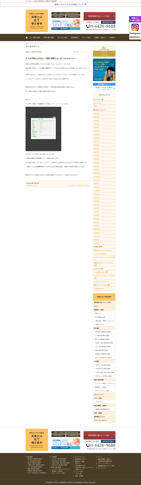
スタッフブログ (85, 52)
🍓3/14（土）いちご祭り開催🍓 (102, 285)
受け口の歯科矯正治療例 (102, 339)
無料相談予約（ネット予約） (103, 302)
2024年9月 (96, 183)
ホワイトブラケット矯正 (102, 391)
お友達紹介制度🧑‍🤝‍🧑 (98, 268)
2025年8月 (96, 145)
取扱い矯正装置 (62, 39)
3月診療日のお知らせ (99, 288)
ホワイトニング (98, 394)
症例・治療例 (98, 413)
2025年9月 (96, 141)
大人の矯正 (35, 39)
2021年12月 (97, 190)
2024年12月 (97, 173)
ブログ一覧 (98, 402)
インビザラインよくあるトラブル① (78, 185)
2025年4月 (96, 159)
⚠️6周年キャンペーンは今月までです (103, 250)
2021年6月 (96, 208)
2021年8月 (96, 201)
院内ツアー (98, 313)
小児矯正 (96, 361)
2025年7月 (96, 148)
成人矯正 (96, 328)
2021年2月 (96, 222)
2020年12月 (97, 229)
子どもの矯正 (48, 39)
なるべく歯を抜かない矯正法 (103, 357)
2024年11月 (97, 176)
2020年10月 (97, 236)
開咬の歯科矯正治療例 (101, 350)
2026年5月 (96, 113)
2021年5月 (96, 211)
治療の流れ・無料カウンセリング (104, 321)
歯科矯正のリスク (99, 416)
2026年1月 (96, 127)
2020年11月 (97, 232)
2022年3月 (96, 187)
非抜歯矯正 (74, 39)
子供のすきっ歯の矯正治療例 (103, 376)
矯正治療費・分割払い (100, 405)
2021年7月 (96, 204)
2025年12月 (97, 131)
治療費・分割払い (99, 39)
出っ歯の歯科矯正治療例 (102, 335)
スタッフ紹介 (85, 39)
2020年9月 (96, 239)
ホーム (27, 39)
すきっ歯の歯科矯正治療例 (102, 346)
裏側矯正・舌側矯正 (101, 387)
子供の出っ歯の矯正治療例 (102, 365)
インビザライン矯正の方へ (100, 253)
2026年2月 (96, 124)
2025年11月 (97, 134)
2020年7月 (96, 243)
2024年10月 (97, 180)
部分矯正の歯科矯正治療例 (102, 332)
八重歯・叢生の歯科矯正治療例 (104, 343)
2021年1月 (96, 225)
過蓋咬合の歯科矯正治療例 (102, 354)
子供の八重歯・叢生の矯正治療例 (104, 372)
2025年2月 (96, 166)
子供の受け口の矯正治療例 (102, 368)
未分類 (95, 106)
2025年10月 (97, 138)
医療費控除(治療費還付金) (102, 409)
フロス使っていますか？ (100, 281)
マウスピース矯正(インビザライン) (105, 383)
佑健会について (99, 324)
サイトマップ (102, 468)
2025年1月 (96, 169)
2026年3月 (96, 120)
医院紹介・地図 (98, 310)
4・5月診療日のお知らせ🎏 (100, 272)
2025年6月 (96, 152)
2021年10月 (97, 194)
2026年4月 (96, 117)
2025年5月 (96, 155)
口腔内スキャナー (33, 185)
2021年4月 (96, 215)
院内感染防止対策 (100, 317)
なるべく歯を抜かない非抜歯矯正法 (37, 472)
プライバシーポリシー (100, 420)
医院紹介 (111, 39)
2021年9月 (96, 197)
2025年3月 (96, 162)
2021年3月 (96, 218)
